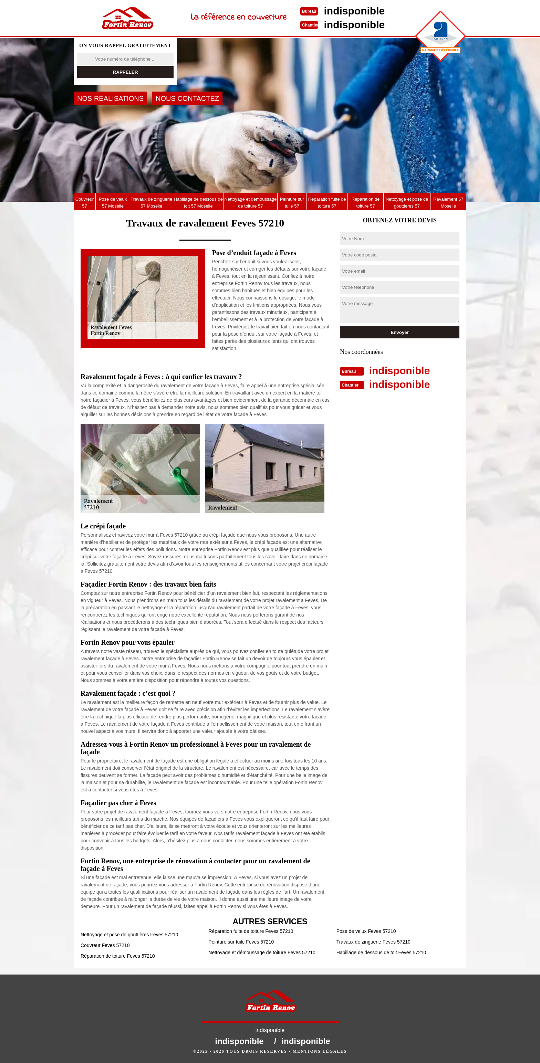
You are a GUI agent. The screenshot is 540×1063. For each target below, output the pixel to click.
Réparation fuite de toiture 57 (327, 203)
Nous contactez (187, 98)
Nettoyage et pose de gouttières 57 (407, 203)
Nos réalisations (110, 98)
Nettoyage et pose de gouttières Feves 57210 (129, 934)
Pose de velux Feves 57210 (366, 931)
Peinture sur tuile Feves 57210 (241, 942)
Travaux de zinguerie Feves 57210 (373, 942)
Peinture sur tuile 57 (292, 203)
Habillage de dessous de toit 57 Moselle (198, 203)
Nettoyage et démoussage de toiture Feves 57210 (261, 952)
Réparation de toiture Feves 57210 (118, 956)
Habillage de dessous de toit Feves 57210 (381, 952)
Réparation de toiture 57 (366, 203)
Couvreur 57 (84, 203)
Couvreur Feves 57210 (105, 945)
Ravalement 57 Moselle (448, 203)
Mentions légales (320, 1051)
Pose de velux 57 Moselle (113, 203)
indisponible (354, 11)
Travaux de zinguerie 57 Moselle (151, 203)
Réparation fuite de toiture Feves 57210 (250, 931)
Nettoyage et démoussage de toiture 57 (250, 203)
